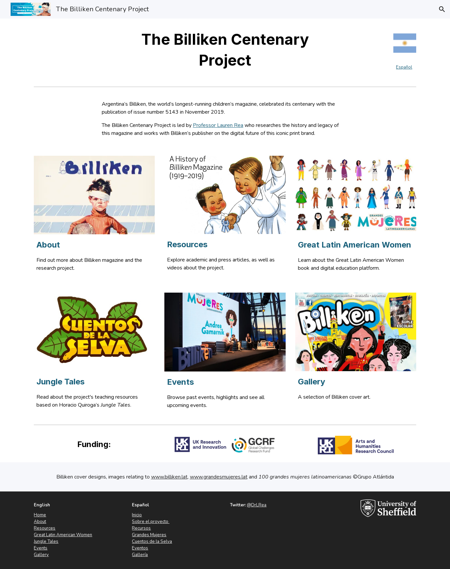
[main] (225, 50)
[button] (442, 9)
